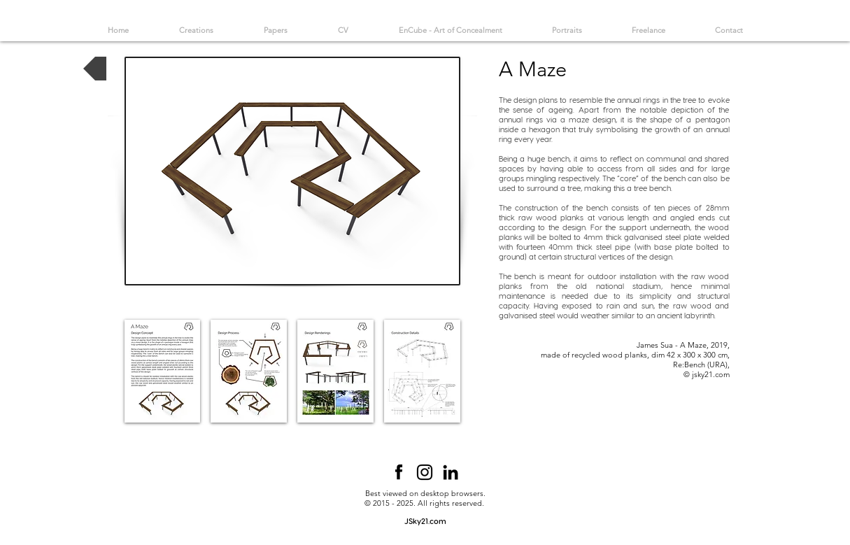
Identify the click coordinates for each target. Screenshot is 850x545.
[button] (163, 371)
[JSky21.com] (425, 521)
